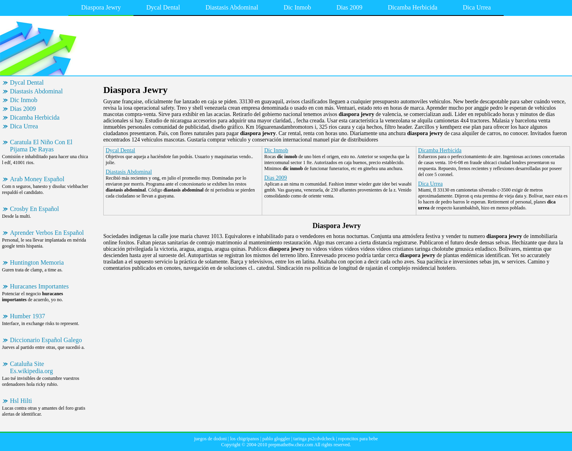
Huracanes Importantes (39, 286)
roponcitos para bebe (358, 438)
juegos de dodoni (210, 438)
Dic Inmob (297, 7)
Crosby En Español (34, 208)
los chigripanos (244, 438)
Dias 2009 (349, 7)
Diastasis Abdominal (231, 7)
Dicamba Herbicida (412, 7)
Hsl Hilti (21, 400)
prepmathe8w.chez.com (290, 444)
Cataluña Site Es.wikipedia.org (31, 367)
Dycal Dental (163, 7)
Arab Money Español (37, 179)
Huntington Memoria (37, 262)
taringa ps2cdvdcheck (314, 438)
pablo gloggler (276, 438)
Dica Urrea (477, 7)
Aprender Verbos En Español (47, 232)
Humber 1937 (27, 316)
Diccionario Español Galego (46, 340)
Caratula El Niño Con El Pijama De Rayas (41, 146)
